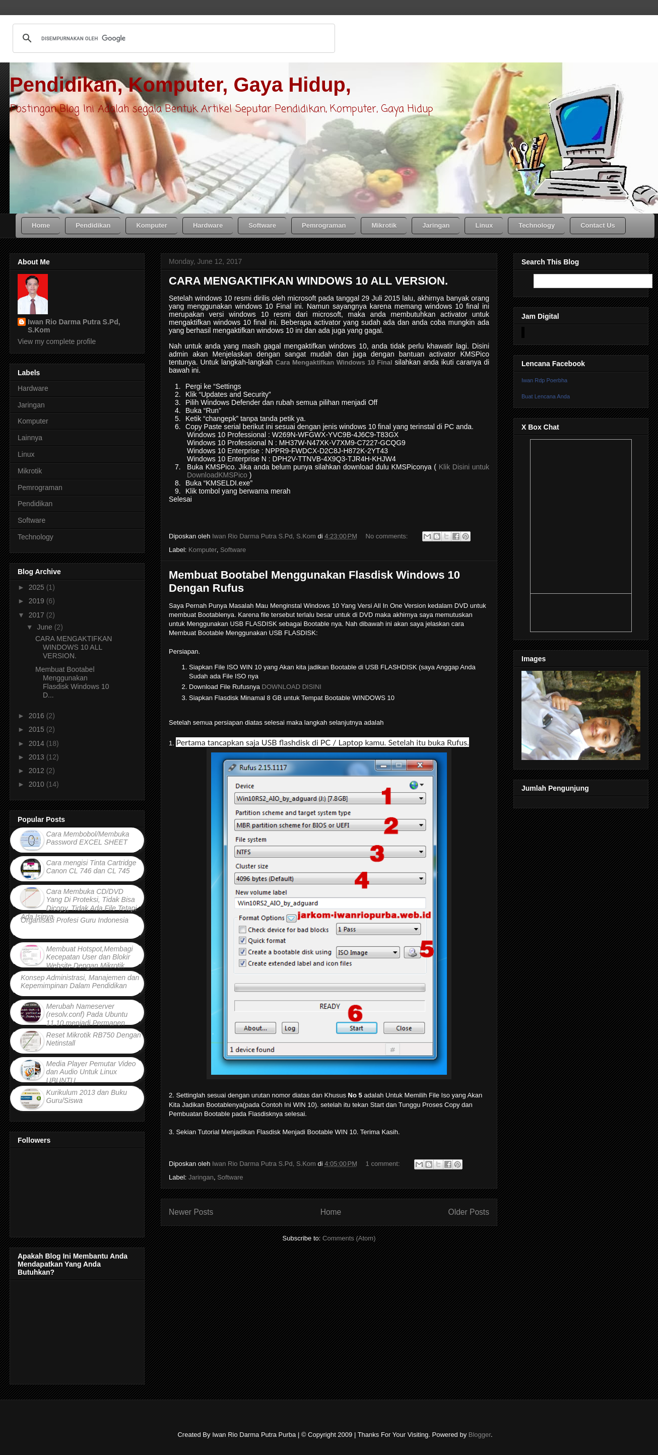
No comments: (388, 536)
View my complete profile (57, 341)
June (45, 627)
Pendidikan (35, 504)
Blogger (480, 1434)
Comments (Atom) (348, 1238)
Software (233, 549)
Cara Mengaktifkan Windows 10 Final (334, 362)
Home (331, 1212)
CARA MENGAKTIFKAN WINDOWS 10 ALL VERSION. (308, 280)
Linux (26, 454)
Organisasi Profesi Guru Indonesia (74, 920)
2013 (37, 757)
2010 (37, 784)
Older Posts (468, 1212)
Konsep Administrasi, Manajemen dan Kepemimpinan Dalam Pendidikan (80, 982)
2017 (37, 615)
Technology (35, 537)
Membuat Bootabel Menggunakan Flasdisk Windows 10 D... (72, 682)
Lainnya (30, 438)
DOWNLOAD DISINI (291, 686)
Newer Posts (191, 1212)
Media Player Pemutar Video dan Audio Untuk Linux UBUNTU (91, 1072)
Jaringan (201, 1177)
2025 (37, 587)
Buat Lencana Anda (545, 396)
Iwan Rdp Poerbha (544, 380)
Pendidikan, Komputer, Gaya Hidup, (180, 85)
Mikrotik (30, 471)
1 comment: (384, 1163)
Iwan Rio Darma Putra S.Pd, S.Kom (74, 326)
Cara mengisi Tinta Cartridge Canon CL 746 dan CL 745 (91, 867)
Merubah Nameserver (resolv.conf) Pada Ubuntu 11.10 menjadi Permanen (87, 1014)
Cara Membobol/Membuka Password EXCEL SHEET (87, 838)
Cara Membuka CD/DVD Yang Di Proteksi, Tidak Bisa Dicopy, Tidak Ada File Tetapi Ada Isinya (79, 904)
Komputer (202, 549)
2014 (37, 743)
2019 (37, 601)
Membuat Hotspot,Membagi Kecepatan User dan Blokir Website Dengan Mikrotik (89, 957)
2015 (37, 729)
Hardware (33, 388)
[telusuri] (172, 38)
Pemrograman (40, 487)
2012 (37, 771)
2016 (37, 716)
